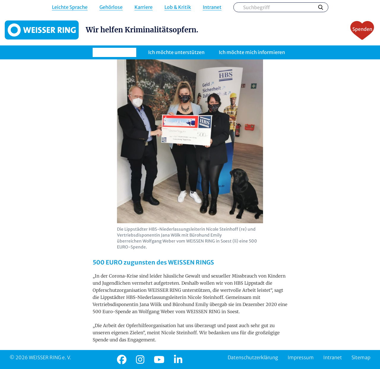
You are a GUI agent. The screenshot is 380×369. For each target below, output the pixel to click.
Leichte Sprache (70, 7)
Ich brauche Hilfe (114, 52)
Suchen (321, 7)
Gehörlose (111, 7)
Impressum (301, 357)
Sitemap (361, 357)
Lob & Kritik (177, 7)
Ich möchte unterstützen (176, 52)
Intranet (212, 7)
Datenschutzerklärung (253, 357)
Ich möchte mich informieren (252, 52)
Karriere (143, 7)
